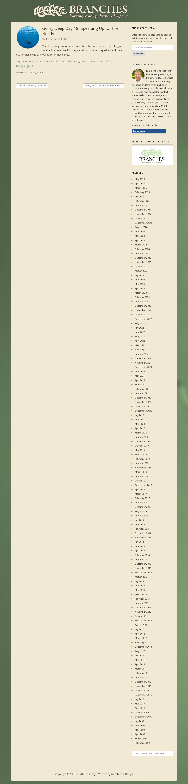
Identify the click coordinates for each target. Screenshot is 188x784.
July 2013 (139, 581)
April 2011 (140, 664)
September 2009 (143, 716)
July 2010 (139, 699)
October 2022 (142, 314)
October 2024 (142, 218)
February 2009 (142, 742)
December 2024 (143, 209)
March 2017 (141, 493)
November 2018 (143, 467)
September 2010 (143, 694)
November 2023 (143, 262)
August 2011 (141, 651)
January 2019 (141, 463)
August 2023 (141, 270)
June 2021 (140, 371)
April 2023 (140, 288)
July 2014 (139, 541)
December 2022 (143, 305)
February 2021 (142, 388)
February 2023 (142, 297)
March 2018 (141, 471)
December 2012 (143, 607)
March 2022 (141, 345)
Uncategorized (35, 72)
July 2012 (139, 629)
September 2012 (143, 620)
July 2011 (139, 655)
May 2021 (140, 375)
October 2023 (142, 266)
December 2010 (143, 681)
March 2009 (141, 738)
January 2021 (141, 393)
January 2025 (141, 205)
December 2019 (143, 441)
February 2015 (142, 528)
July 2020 (139, 415)
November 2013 (143, 568)
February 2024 (142, 249)
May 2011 (140, 659)
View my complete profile (145, 125)
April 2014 (140, 550)
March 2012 (141, 638)
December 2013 (143, 563)
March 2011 (141, 668)
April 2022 (140, 340)
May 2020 (140, 423)
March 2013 (141, 594)
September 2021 (143, 367)
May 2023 (140, 284)
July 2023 (139, 275)
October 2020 (142, 406)
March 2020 (141, 432)
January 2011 (141, 677)
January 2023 (141, 301)
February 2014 (142, 555)
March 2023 (141, 292)
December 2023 (143, 257)
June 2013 (140, 585)
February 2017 (142, 498)
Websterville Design (122, 774)
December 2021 (143, 358)
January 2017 (141, 502)
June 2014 (140, 546)
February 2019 (142, 458)
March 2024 (141, 244)
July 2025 (139, 196)
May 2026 (140, 179)
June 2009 (140, 725)
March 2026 (141, 187)
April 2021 (140, 380)
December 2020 (143, 397)
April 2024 (140, 240)
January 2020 (141, 436)
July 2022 (139, 327)
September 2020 (143, 410)
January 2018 (141, 476)
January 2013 (141, 603)
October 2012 (142, 616)
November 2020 (143, 401)
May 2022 (140, 336)
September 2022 (143, 319)
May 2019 (140, 450)
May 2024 (140, 235)
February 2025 (142, 200)
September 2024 (143, 222)
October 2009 (142, 712)
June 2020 (140, 419)
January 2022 (141, 353)
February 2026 (142, 192)
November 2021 (143, 362)
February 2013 (142, 598)
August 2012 (141, 624)
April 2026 (140, 183)
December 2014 (143, 533)
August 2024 (141, 227)
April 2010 (140, 707)
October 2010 (142, 690)
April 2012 (140, 633)
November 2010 (143, 686)
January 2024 (141, 253)
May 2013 (140, 590)
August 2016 (141, 511)
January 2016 (141, 515)
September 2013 (143, 572)
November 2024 (143, 214)
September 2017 (143, 485)
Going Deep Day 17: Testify (32, 85)
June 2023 (140, 279)
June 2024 (140, 231)
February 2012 (142, 642)
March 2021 (141, 384)
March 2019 (141, 454)
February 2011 (142, 672)
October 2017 (142, 480)
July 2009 (139, 721)
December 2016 (143, 506)
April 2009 (140, 734)
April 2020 (140, 428)
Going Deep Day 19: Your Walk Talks (103, 85)
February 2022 (142, 349)
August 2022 (141, 323)
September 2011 (143, 646)
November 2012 (143, 611)
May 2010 (140, 703)
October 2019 (142, 445)
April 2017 (140, 489)
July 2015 (139, 520)
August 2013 (141, 576)
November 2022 (143, 310)
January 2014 (141, 559)
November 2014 (143, 537)
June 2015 (140, 524)
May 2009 (140, 729)
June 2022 (140, 332)
